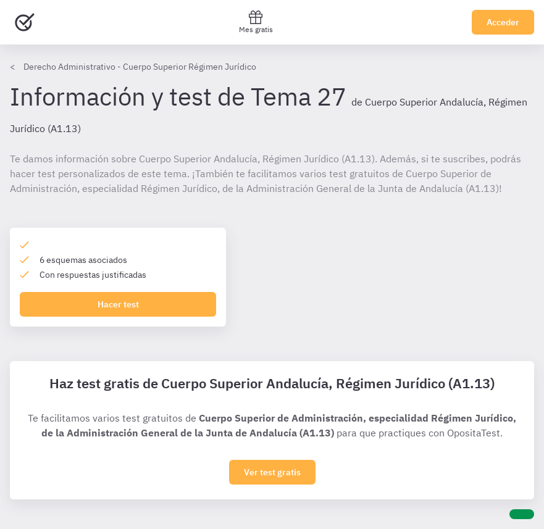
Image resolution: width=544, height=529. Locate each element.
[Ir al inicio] (25, 22)
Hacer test (118, 304)
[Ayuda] (521, 514)
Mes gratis (256, 22)
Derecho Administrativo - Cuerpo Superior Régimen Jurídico (139, 66)
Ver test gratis (272, 472)
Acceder (503, 22)
